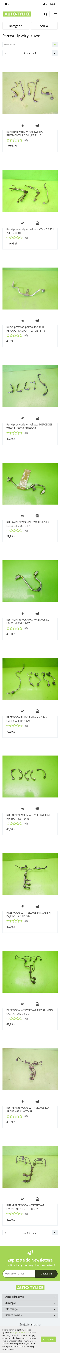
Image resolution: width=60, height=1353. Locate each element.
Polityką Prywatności (20, 1332)
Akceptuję (48, 1339)
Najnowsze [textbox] (9, 44)
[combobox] (30, 44)
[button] (53, 4)
